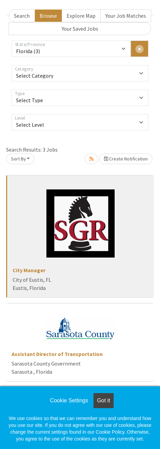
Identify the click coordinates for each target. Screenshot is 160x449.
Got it (103, 400)
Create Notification (126, 159)
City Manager (29, 270)
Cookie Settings (69, 400)
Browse (48, 15)
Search (22, 15)
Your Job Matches (125, 15)
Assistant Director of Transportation (57, 354)
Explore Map (81, 15)
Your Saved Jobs (80, 28)
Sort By (18, 159)
